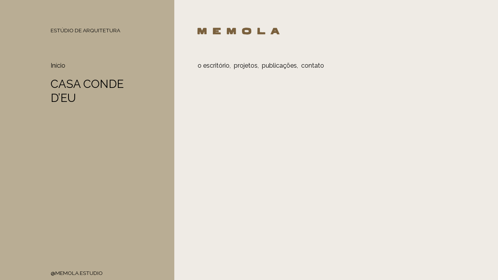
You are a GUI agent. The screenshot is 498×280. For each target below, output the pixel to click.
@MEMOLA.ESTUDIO (77, 273)
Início (58, 65)
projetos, (246, 65)
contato (312, 65)
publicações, (280, 65)
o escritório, (214, 65)
